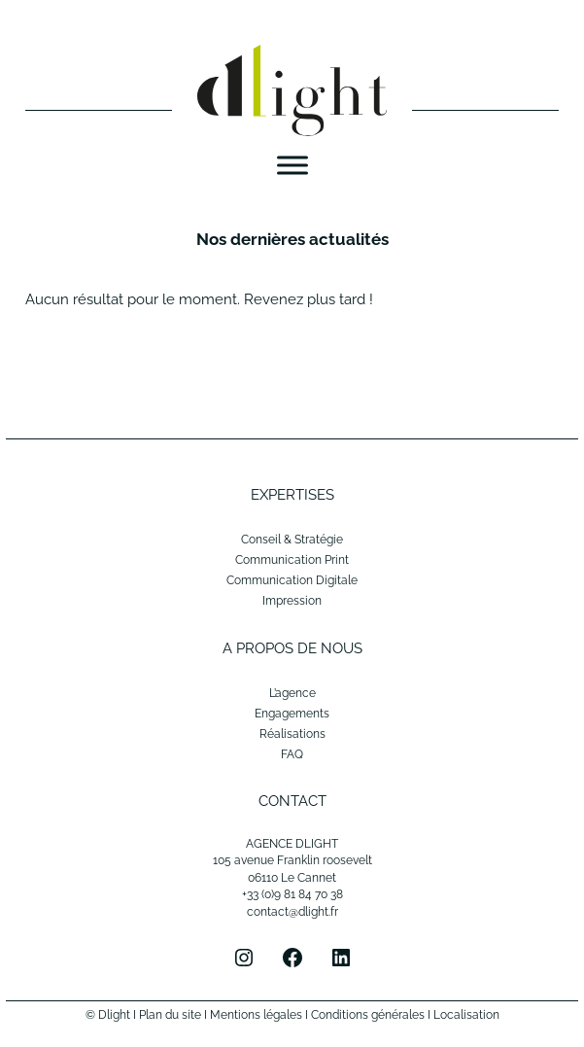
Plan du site (170, 1015)
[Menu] (292, 166)
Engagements (292, 713)
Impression (292, 601)
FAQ (292, 754)
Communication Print (292, 560)
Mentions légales (256, 1015)
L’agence (292, 693)
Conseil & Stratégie (292, 539)
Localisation (466, 1015)
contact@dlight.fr (292, 912)
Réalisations (292, 734)
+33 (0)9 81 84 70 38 (292, 894)
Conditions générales (368, 1015)
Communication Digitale (292, 580)
